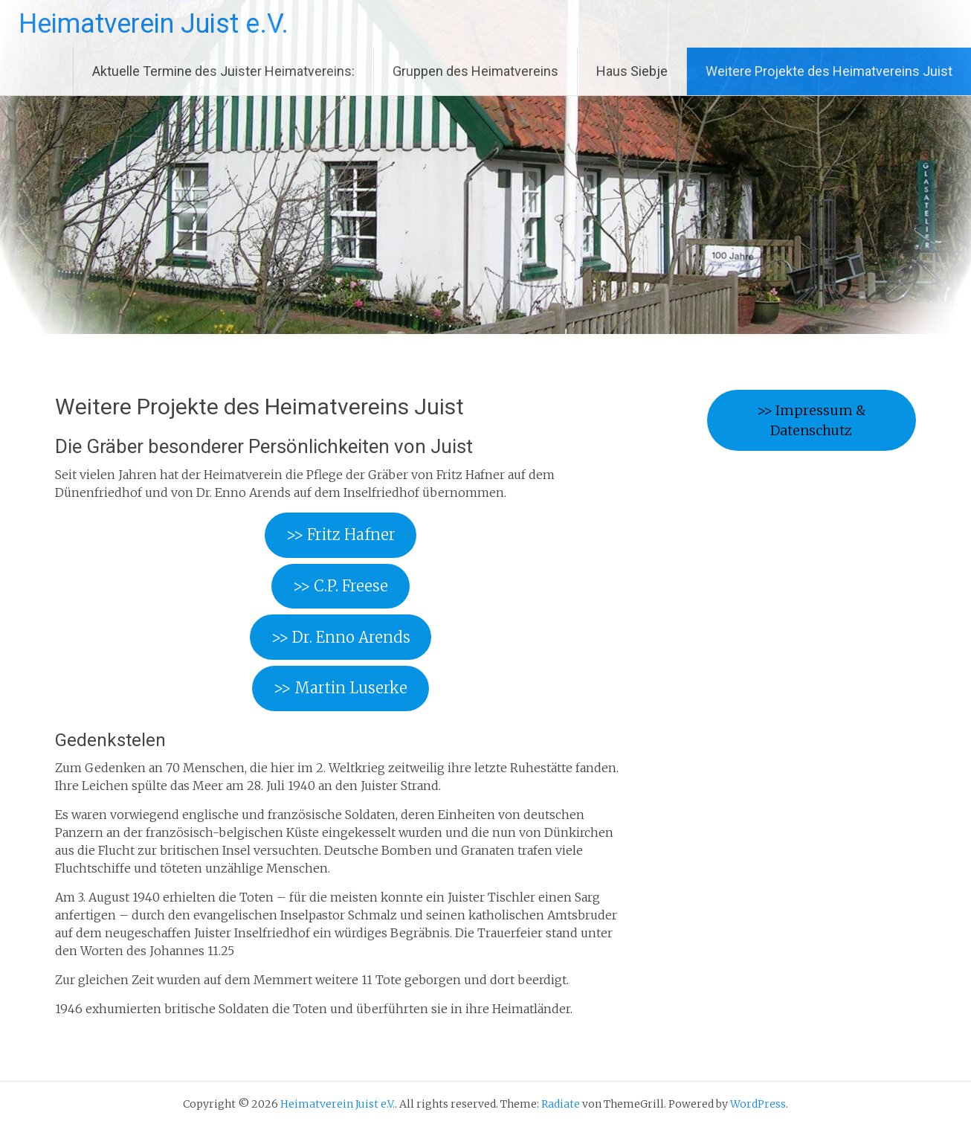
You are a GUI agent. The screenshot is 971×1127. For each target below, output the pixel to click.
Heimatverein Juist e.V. (153, 23)
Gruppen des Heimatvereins (475, 71)
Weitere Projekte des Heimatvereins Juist (829, 71)
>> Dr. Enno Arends (340, 637)
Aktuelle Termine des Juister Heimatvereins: (223, 71)
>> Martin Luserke (340, 687)
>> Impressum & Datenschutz (811, 420)
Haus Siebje (632, 71)
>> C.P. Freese (340, 586)
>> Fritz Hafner (341, 534)
